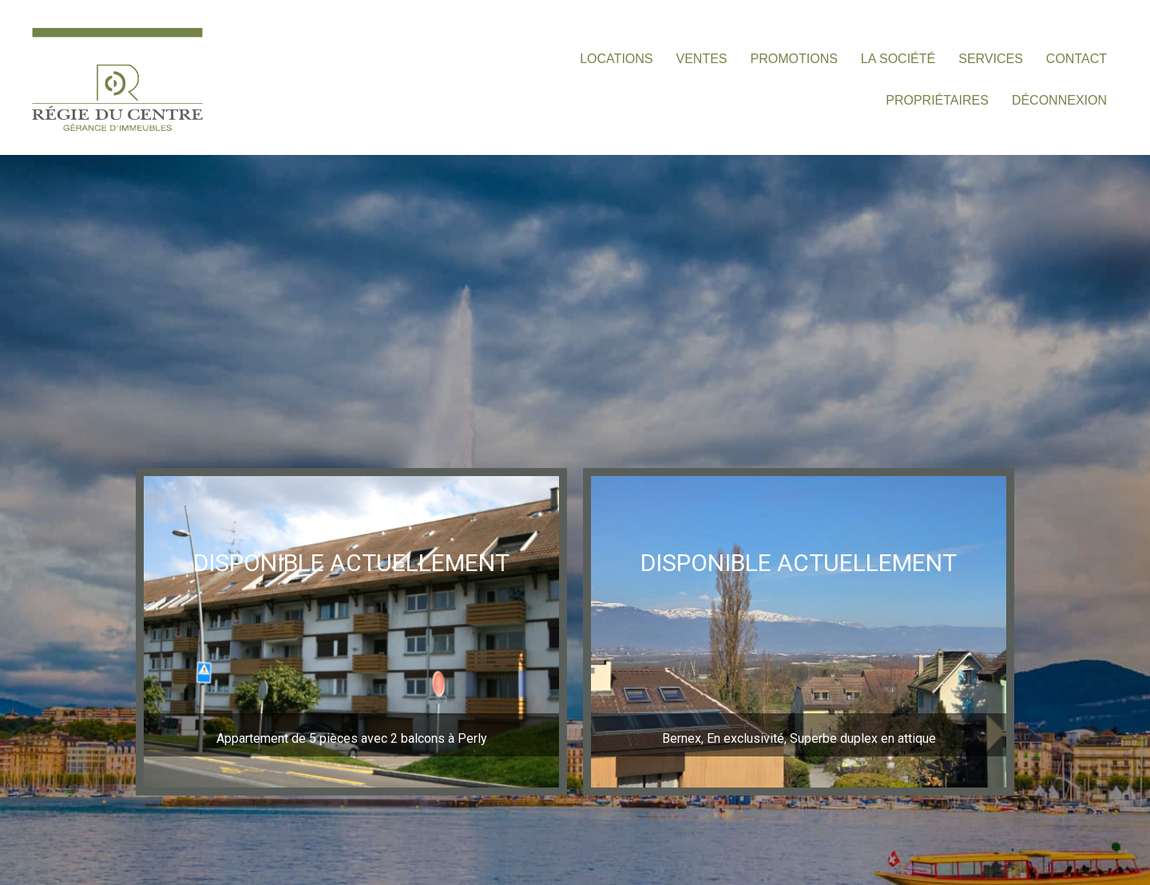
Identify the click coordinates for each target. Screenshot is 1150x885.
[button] (351, 632)
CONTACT (1076, 58)
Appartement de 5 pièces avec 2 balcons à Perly (351, 738)
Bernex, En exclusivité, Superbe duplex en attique (799, 738)
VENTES (702, 58)
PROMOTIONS (794, 58)
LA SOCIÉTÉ (898, 58)
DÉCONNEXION (1059, 100)
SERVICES (990, 58)
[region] (351, 632)
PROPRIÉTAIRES (937, 100)
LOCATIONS (616, 58)
